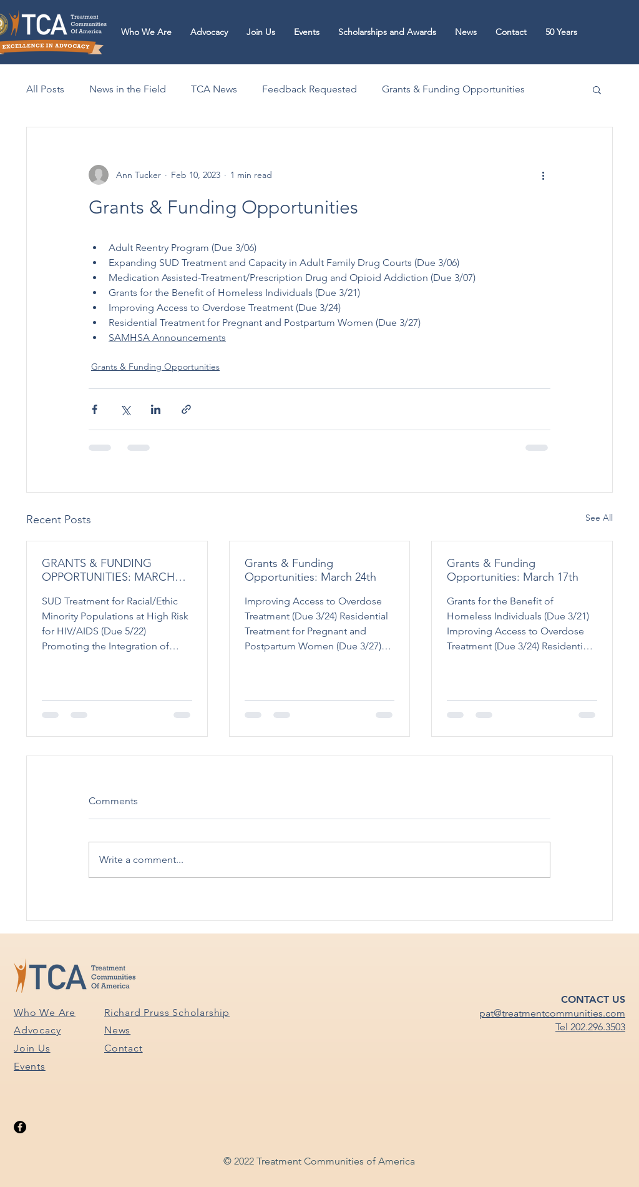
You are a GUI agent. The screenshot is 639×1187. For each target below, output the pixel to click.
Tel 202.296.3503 (590, 1027)
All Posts (45, 89)
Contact (123, 1048)
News (117, 1030)
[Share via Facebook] (94, 409)
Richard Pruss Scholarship (167, 1012)
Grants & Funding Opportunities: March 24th (310, 570)
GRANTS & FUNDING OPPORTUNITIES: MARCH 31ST (108, 570)
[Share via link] (186, 409)
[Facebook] (20, 1127)
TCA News (214, 89)
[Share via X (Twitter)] (125, 409)
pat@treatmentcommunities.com (552, 1013)
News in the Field (127, 89)
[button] (146, 32)
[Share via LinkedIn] (156, 409)
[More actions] (542, 174)
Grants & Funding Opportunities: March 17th (512, 570)
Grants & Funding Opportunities (453, 89)
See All (599, 517)
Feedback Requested (309, 89)
